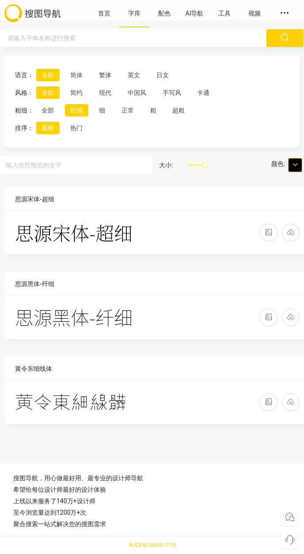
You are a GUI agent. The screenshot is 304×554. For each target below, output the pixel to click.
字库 (134, 13)
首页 (104, 13)
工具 (224, 13)
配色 (164, 13)
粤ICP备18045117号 (153, 545)
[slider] (205, 165)
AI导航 (195, 13)
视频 (254, 13)
